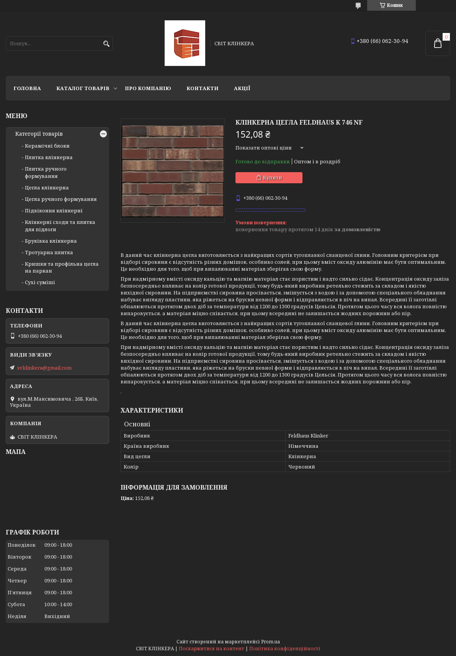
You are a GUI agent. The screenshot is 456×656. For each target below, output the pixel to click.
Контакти (202, 88)
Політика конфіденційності (284, 648)
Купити (272, 177)
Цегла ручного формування (61, 199)
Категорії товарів (39, 133)
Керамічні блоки (47, 145)
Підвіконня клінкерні (54, 210)
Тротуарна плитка (49, 252)
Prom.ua (270, 641)
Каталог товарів (83, 88)
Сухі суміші (40, 282)
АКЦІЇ (242, 88)
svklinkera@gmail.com (44, 368)
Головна (27, 88)
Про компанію (148, 88)
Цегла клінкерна (47, 187)
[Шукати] (106, 44)
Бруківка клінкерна (51, 240)
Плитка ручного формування (46, 172)
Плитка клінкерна (49, 157)
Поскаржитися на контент (211, 648)
